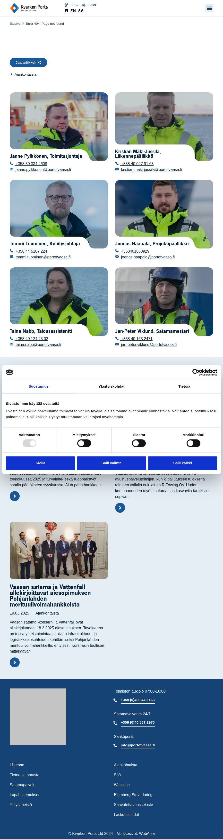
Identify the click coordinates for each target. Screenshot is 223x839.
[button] (209, 8)
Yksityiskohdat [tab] (111, 386)
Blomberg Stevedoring (133, 795)
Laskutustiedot (126, 815)
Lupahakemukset (24, 795)
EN (73, 10)
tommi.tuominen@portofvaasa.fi (43, 257)
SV (80, 10)
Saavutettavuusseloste (133, 805)
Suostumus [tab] (39, 386)
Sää (117, 775)
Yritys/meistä (21, 805)
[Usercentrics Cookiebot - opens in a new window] (196, 372)
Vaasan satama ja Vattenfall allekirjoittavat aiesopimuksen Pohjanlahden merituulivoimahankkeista (50, 595)
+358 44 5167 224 (31, 251)
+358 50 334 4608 (31, 164)
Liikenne (17, 765)
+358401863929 (134, 251)
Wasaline (122, 785)
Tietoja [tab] (184, 386)
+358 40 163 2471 (136, 339)
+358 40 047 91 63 (137, 164)
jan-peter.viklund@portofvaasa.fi (148, 345)
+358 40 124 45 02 (31, 339)
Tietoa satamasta (24, 775)
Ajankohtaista (47, 613)
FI (66, 10)
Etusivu (15, 23)
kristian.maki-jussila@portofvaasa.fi (151, 170)
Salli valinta (112, 463)
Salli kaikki (182, 463)
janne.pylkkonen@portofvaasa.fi (43, 170)
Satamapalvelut (23, 785)
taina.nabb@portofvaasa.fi (38, 345)
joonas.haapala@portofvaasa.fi (147, 257)
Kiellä (40, 463)
